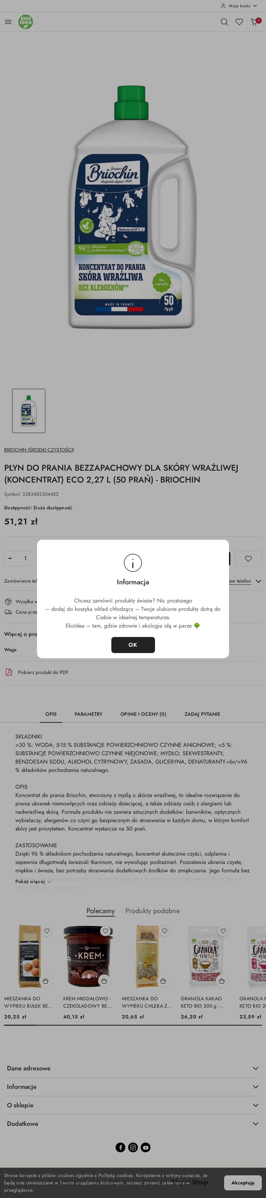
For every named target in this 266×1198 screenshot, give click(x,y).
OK (133, 645)
